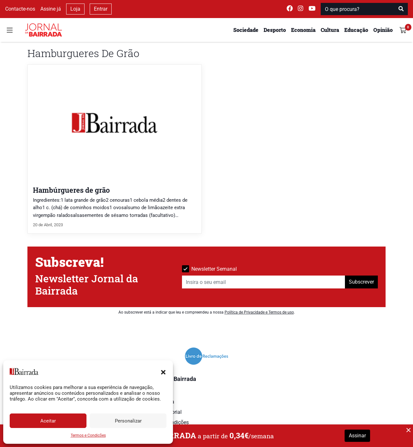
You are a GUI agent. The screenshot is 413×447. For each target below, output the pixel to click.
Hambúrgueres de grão (71, 190)
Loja (75, 9)
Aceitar (48, 421)
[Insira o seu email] (263, 282)
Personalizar (128, 421)
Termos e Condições (88, 435)
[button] (163, 371)
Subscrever (361, 282)
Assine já (50, 9)
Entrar (100, 9)
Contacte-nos (20, 9)
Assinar (357, 435)
